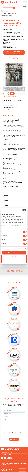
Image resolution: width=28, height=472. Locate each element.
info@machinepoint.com (6, 452)
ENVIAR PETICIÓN (14, 439)
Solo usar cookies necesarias (14, 261)
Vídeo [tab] (12, 93)
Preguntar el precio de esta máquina (14, 52)
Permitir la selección (14, 256)
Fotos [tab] (6, 93)
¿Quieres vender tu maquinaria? (14, 57)
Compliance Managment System (7, 469)
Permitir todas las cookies (14, 252)
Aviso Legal (3, 468)
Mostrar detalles (20, 248)
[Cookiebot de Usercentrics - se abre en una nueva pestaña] (21, 210)
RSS (2, 465)
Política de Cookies (4, 470)
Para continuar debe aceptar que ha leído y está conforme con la (15, 434)
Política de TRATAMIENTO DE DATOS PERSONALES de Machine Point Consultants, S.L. (15, 435)
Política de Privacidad (5, 467)
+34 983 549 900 (6, 455)
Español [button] (24, 6)
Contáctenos (22, 470)
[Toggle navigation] (25, 2)
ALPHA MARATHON (10, 45)
